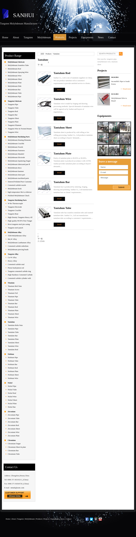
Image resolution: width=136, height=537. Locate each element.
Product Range (13, 55)
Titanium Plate (13, 310)
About (16, 37)
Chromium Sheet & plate (17, 447)
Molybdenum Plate (15, 83)
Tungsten (28, 37)
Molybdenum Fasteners (16, 150)
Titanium (11, 283)
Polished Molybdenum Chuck (18, 195)
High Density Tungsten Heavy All (20, 217)
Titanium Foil (13, 293)
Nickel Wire (12, 397)
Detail (59, 90)
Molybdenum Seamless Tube (18, 65)
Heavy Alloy (12, 261)
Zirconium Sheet (14, 429)
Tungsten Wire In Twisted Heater (20, 129)
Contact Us (11, 467)
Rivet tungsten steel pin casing (19, 224)
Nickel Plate (12, 403)
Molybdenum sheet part (16, 175)
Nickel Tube (12, 390)
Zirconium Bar (13, 422)
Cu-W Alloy (12, 257)
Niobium (11, 354)
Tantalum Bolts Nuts (15, 325)
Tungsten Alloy (13, 254)
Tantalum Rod (13, 349)
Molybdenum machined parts (18, 178)
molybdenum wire (104, 62)
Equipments (87, 37)
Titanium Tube (13, 300)
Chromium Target (14, 444)
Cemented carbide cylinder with (19, 278)
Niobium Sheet (13, 375)
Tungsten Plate (13, 122)
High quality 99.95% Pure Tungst (20, 221)
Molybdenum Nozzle (15, 147)
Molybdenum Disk (14, 86)
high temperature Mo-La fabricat (20, 192)
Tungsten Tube (13, 108)
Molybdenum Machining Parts (19, 137)
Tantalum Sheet (13, 343)
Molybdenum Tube (15, 93)
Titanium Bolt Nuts (15, 286)
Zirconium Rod (13, 425)
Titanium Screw (13, 290)
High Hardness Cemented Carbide (20, 275)
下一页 (40, 65)
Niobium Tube (13, 361)
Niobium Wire (13, 378)
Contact (112, 37)
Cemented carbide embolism (18, 246)
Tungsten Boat (13, 214)
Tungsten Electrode (15, 207)
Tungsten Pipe (13, 104)
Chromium (12, 440)
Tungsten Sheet (13, 118)
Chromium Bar (13, 450)
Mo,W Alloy (12, 239)
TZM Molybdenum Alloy (17, 236)
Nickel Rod (12, 393)
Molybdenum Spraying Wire (18, 72)
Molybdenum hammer (16, 171)
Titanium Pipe (13, 296)
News (101, 37)
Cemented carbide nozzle (17, 185)
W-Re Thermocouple (15, 203)
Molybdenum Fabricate (16, 62)
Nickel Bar (12, 407)
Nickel (10, 383)
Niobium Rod (13, 368)
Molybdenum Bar (14, 90)
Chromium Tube (14, 454)
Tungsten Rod (13, 111)
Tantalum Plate (13, 339)
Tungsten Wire (13, 132)
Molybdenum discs (15, 168)
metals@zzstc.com (17, 488)
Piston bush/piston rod (16, 268)
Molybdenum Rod (14, 69)
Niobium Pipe (13, 357)
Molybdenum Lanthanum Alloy (19, 243)
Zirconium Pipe (13, 415)
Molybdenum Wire (15, 76)
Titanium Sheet (13, 314)
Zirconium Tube (13, 418)
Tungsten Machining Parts (17, 200)
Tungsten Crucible (14, 210)
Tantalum (11, 322)
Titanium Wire (13, 317)
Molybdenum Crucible (16, 143)
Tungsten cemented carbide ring (19, 271)
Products (59, 37)
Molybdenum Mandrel (16, 154)
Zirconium (11, 412)
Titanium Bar (12, 303)
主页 (42, 54)
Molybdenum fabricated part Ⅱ (19, 164)
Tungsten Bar (12, 115)
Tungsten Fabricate (15, 101)
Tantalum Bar (13, 336)
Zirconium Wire (13, 432)
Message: (113, 180)
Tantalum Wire (13, 346)
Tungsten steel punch (15, 228)
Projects (73, 37)
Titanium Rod (13, 307)
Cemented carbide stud (16, 264)
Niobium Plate (13, 371)
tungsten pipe (112, 59)
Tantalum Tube (13, 332)
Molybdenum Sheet (15, 79)
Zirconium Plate (13, 436)
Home (5, 37)
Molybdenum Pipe (14, 96)
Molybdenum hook (15, 189)
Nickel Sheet (12, 400)
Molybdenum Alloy (14, 232)
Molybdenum (44, 37)
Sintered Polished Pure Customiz (20, 182)
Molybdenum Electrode (16, 157)
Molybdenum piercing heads (18, 249)
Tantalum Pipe (13, 329)
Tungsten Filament (14, 125)
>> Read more (126, 89)
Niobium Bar (12, 364)
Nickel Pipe (12, 386)
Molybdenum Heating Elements (19, 140)
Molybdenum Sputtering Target (19, 161)
